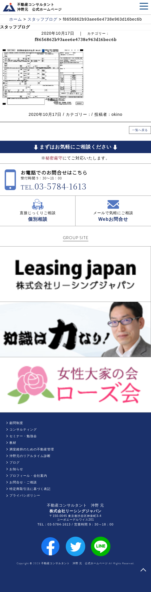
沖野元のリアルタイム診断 (30, 456)
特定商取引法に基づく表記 (30, 489)
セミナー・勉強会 (23, 436)
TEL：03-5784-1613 (54, 524)
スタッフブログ (42, 19)
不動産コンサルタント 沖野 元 (75, 505)
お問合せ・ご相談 (23, 482)
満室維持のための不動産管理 (31, 449)
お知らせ (16, 469)
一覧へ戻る (140, 130)
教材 (12, 442)
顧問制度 (16, 423)
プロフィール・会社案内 (28, 475)
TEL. (54, 187)
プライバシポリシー (24, 495)
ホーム (15, 19)
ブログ (14, 462)
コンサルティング (23, 429)
